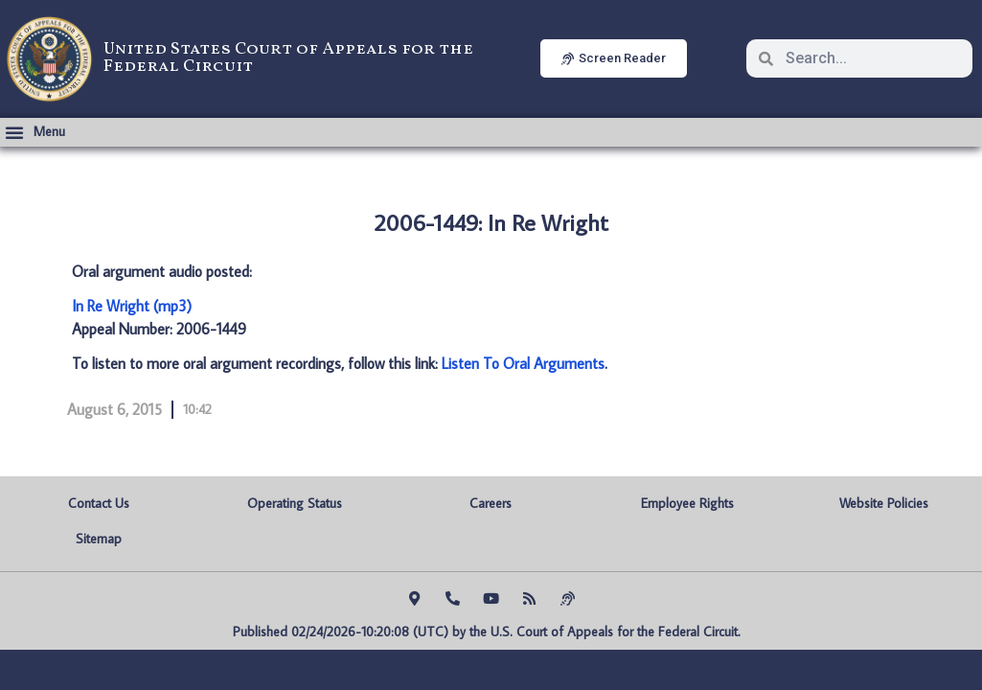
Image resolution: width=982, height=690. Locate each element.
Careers (490, 503)
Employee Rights (687, 503)
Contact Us (98, 503)
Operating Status (294, 503)
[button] (35, 132)
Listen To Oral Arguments (523, 363)
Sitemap (99, 538)
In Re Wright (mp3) (132, 305)
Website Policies (883, 503)
